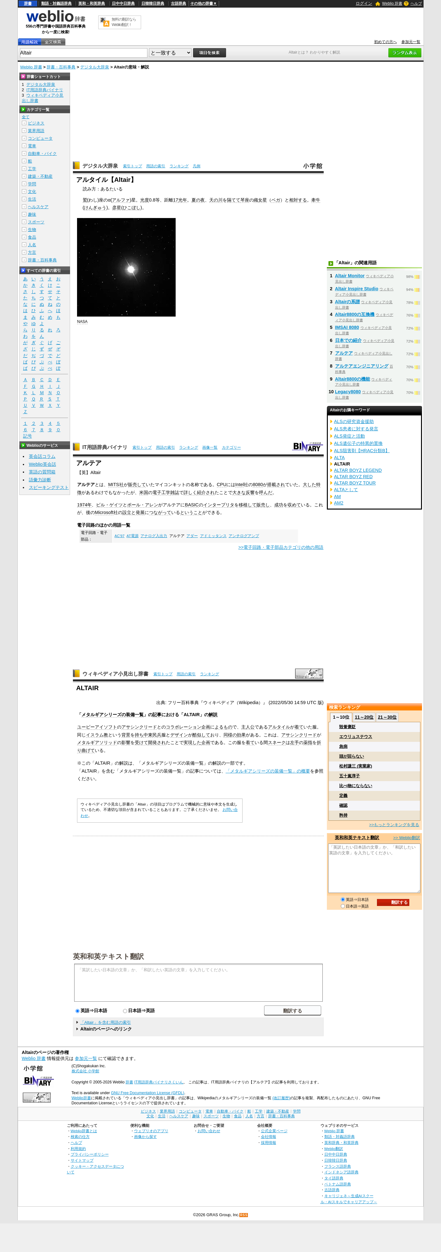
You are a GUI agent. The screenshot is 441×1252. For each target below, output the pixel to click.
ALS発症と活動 (349, 436)
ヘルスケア (38, 206)
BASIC (191, 504)
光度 (144, 199)
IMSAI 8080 (347, 327)
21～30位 (387, 717)
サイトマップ (82, 1160)
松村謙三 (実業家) (355, 766)
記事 (156, 714)
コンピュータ (40, 138)
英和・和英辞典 (91, 3)
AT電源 (132, 536)
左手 (294, 742)
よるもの (223, 726)
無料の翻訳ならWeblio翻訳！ (124, 22)
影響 (125, 742)
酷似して (201, 734)
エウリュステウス (355, 736)
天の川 (216, 199)
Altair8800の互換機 (355, 314)
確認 (343, 805)
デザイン (179, 734)
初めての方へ (385, 42)
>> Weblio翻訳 (406, 837)
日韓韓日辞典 (152, 3)
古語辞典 (178, 3)
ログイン (364, 3)
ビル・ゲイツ (109, 504)
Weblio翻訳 (333, 1148)
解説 (213, 714)
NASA (82, 321)
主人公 (248, 726)
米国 (143, 492)
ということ (191, 512)
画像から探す (145, 1136)
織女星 (260, 199)
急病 (343, 746)
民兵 (156, 734)
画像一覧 (209, 447)
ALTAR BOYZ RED (353, 476)
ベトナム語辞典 (337, 1184)
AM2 (339, 502)
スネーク (277, 742)
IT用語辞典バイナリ (104, 447)
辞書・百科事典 (61, 67)
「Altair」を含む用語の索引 (105, 1022)
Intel (239, 484)
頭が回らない (351, 756)
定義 (343, 795)
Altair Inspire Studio (357, 288)
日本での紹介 (348, 340)
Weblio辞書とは (84, 1131)
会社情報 (268, 1136)
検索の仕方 (80, 1136)
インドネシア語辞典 (341, 1172)
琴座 (244, 199)
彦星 (116, 207)
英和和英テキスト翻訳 (108, 956)
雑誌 (174, 492)
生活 (32, 199)
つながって (160, 512)
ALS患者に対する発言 (356, 428)
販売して (137, 484)
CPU (221, 484)
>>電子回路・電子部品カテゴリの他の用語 (281, 547)
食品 (32, 237)
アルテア (344, 353)
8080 (258, 484)
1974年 (84, 504)
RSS (244, 1215)
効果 (241, 734)
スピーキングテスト (49, 487)
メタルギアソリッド (97, 742)
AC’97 (119, 536)
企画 (205, 742)
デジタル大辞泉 (94, 67)
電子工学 (161, 492)
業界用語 (36, 130)
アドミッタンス (213, 536)
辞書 (28, 3)
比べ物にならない (355, 785)
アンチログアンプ (244, 536)
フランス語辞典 (337, 1166)
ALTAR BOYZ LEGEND (358, 470)
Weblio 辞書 (392, 3)
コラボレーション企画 (188, 726)
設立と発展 (133, 512)
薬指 (307, 742)
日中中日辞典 (123, 3)
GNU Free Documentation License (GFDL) (147, 1093)
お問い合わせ (209, 1131)
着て (299, 726)
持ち (139, 734)
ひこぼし (131, 207)
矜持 (343, 815)
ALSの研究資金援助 (354, 421)
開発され (157, 742)
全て (25, 117)
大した (309, 484)
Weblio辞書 (81, 1098)
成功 (278, 504)
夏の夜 (198, 199)
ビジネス (36, 123)
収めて (294, 504)
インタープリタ (218, 504)
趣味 (32, 214)
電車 (32, 146)
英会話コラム (42, 456)
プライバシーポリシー (90, 1154)
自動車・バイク (42, 153)
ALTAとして (346, 489)
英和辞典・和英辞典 (341, 1142)
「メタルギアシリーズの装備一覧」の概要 (268, 771)
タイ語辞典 (333, 1178)
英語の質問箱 (42, 471)
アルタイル (279, 726)
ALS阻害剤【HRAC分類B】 (362, 450)
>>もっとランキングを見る (394, 824)
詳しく (190, 492)
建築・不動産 (40, 176)
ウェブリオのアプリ (151, 1131)
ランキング (179, 166)
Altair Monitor (350, 275)
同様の (230, 734)
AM (337, 496)
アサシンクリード (139, 726)
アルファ (121, 199)
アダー (192, 536)
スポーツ (36, 222)
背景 (125, 734)
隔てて (233, 199)
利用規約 (78, 1148)
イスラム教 (97, 734)
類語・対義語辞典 (56, 3)
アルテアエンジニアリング (361, 366)
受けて (141, 742)
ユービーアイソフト (97, 726)
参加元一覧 (410, 42)
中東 (148, 734)
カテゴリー (231, 447)
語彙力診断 (40, 479)
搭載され (276, 484)
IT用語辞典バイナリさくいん (159, 1082)
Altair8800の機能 (352, 379)
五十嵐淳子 (349, 776)
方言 (32, 252)
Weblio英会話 (42, 464)
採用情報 (268, 1142)
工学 (32, 168)
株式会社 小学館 (85, 1071)
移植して (247, 504)
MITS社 (115, 484)
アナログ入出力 (153, 536)
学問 (32, 184)
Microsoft (104, 512)
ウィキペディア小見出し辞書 (115, 674)
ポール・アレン (142, 504)
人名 (32, 244)
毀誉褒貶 (347, 726)
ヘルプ (416, 3)
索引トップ (132, 166)
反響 (250, 492)
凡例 (196, 166)
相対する (298, 199)
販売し (263, 504)
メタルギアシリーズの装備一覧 (112, 714)
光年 (182, 199)
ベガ (275, 199)
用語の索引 (155, 166)
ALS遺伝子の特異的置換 (358, 443)
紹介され (206, 492)
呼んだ (265, 492)
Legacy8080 (348, 391)
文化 (32, 191)
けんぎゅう (95, 207)
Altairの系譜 (347, 301)
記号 (27, 436)
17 (175, 199)
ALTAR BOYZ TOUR (355, 482)
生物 (32, 229)
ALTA (339, 457)
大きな (239, 492)
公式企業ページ (274, 1131)
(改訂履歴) (281, 1098)
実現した (192, 742)
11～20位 (364, 717)
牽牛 (315, 199)
